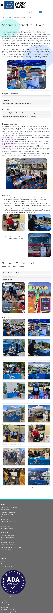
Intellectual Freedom (7, 528)
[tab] (26, 97)
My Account (4, 600)
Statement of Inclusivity (8, 512)
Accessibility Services (7, 526)
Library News (4, 607)
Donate (3, 561)
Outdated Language (7, 514)
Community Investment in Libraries (11, 547)
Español (25, 11)
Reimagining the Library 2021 (9, 507)
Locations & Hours (6, 605)
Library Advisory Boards (7, 537)
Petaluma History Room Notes (10, 612)
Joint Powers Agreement (8, 544)
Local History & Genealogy (8, 609)
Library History (5, 519)
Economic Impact (6, 524)
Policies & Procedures (7, 535)
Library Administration (7, 542)
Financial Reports (6, 549)
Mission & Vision (5, 509)
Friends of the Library (7, 566)
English (22, 11)
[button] (6, 97)
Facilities (3, 552)
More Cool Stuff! (7, 17)
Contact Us (4, 602)
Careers (3, 517)
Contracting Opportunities (8, 521)
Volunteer (4, 564)
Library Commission (6, 540)
